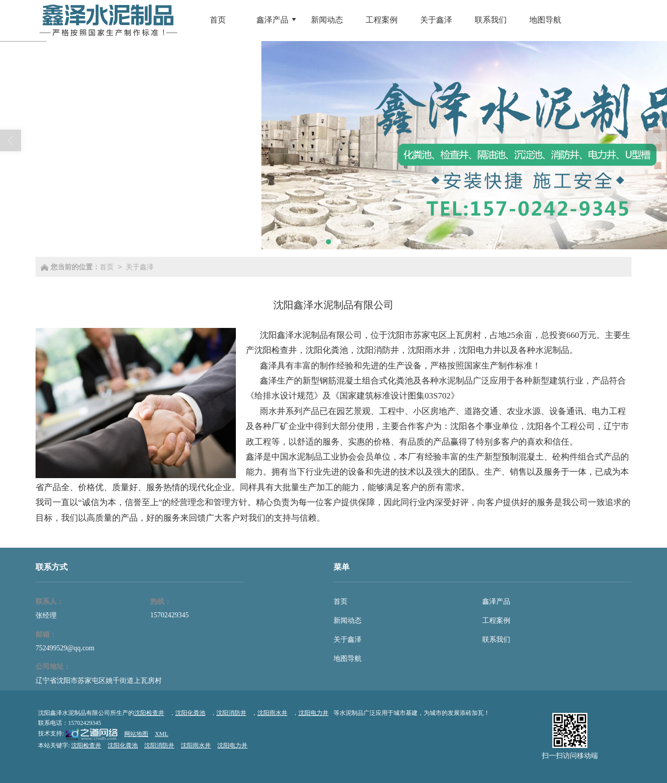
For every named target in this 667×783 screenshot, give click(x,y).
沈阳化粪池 (326, 350)
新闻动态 (347, 620)
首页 (107, 267)
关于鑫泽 (140, 267)
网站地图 (136, 733)
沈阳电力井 (480, 350)
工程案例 (496, 620)
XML (161, 733)
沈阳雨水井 (429, 350)
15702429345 (169, 615)
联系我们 (496, 639)
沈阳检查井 (275, 350)
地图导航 (347, 658)
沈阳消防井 (378, 350)
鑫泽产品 (496, 601)
